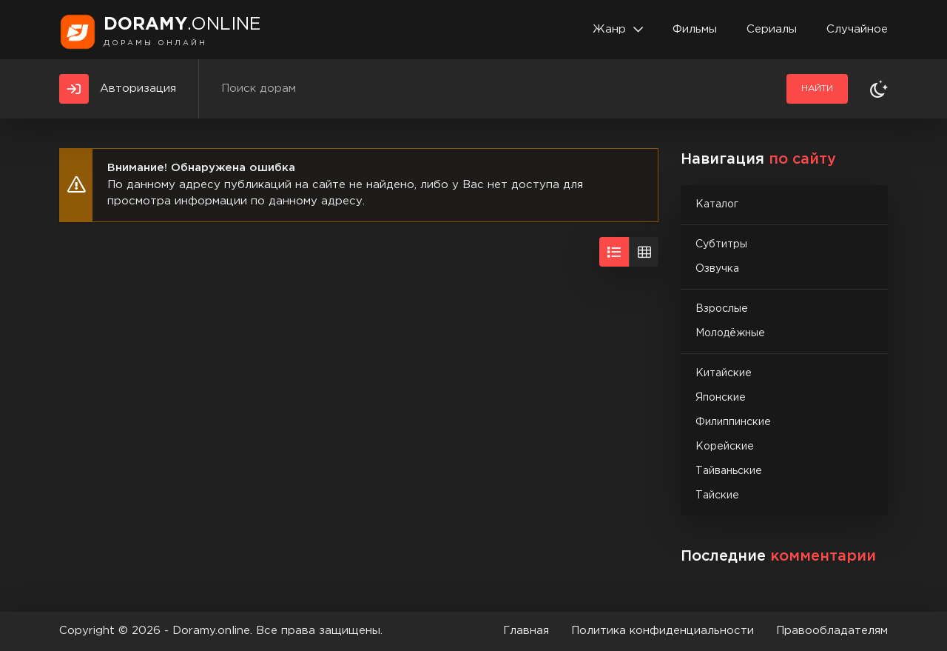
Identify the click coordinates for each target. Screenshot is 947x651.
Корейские (724, 446)
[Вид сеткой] (643, 252)
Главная (526, 630)
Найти (817, 88)
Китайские (723, 373)
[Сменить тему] (879, 89)
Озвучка (717, 268)
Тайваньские (728, 471)
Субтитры (721, 244)
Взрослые (721, 308)
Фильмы (695, 29)
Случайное (857, 29)
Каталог (716, 204)
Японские (720, 397)
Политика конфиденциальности (662, 630)
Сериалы (772, 29)
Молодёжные (730, 333)
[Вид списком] (614, 252)
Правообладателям (832, 630)
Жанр (609, 29)
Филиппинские (733, 422)
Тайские (717, 495)
